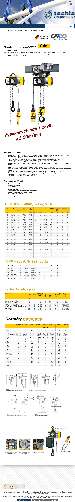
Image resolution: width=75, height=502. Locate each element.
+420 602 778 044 (57, 479)
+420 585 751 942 (34, 479)
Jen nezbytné (39, 500)
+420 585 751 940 (32, 480)
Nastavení (52, 500)
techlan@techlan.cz (58, 480)
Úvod (5, 30)
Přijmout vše (24, 500)
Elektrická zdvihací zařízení (15, 30)
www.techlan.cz (56, 482)
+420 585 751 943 (32, 482)
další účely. (44, 493)
